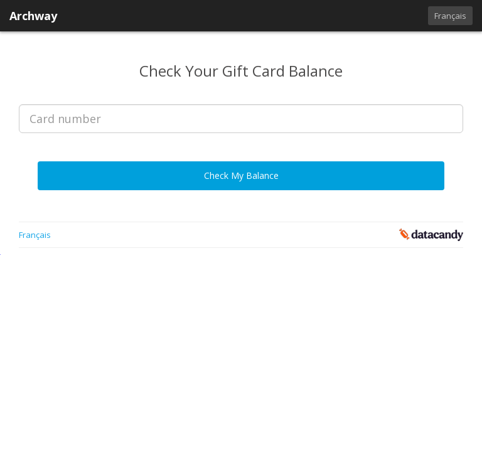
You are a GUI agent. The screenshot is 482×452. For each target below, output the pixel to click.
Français (450, 15)
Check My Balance (241, 175)
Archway (33, 15)
